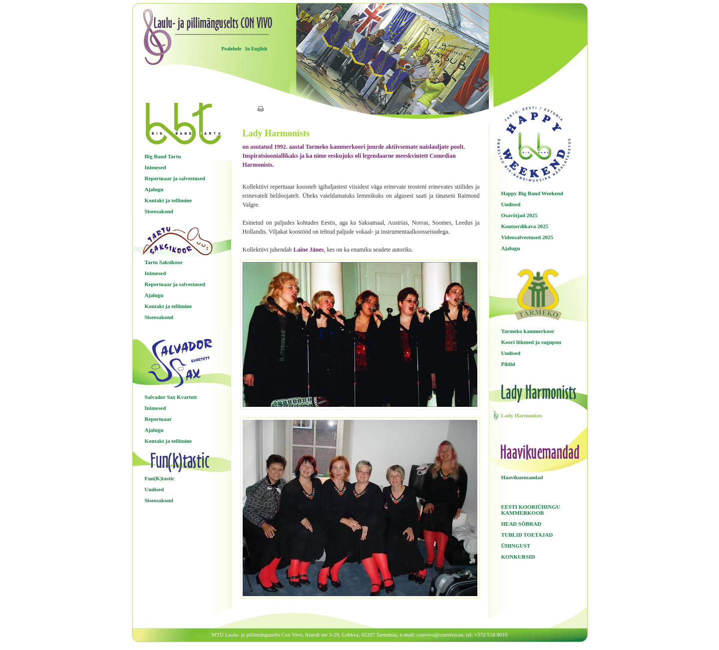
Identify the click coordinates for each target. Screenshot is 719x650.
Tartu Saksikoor (164, 262)
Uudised (154, 489)
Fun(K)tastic (160, 478)
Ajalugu (154, 189)
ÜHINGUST (516, 546)
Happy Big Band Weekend (532, 193)
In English (256, 48)
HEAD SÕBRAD (521, 524)
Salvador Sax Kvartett (171, 397)
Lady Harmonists (521, 415)
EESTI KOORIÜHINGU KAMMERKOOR (530, 510)
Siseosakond (159, 211)
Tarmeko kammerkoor (528, 331)
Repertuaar (158, 419)
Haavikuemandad (522, 477)
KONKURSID (518, 557)
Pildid (508, 364)
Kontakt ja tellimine (168, 200)
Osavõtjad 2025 (519, 215)
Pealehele (232, 48)
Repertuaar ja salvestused (175, 178)
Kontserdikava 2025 (524, 226)
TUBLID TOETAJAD (527, 535)
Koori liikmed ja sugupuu (531, 342)
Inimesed (155, 167)
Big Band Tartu (163, 156)
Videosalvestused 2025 (527, 237)
